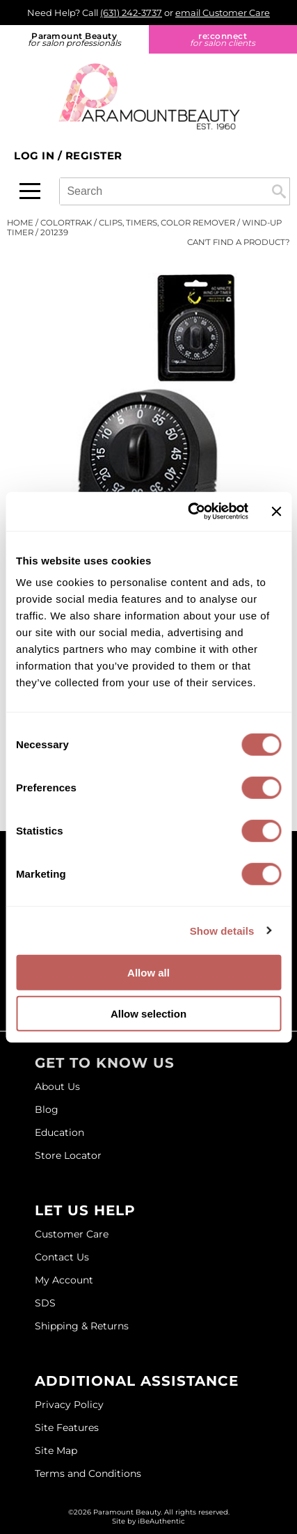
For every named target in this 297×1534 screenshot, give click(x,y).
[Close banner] (276, 511)
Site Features (67, 1427)
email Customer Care (222, 12)
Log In (36, 155)
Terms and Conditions (88, 1473)
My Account (64, 1280)
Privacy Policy (69, 1404)
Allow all (148, 973)
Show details (222, 930)
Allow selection (148, 1013)
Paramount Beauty (74, 39)
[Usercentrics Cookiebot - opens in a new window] (188, 512)
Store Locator (68, 1155)
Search (279, 191)
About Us (57, 1086)
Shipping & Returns (82, 1326)
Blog (46, 1109)
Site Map (56, 1450)
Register (93, 155)
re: (223, 39)
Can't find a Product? (238, 242)
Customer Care (72, 1234)
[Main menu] (30, 191)
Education (59, 1132)
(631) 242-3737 (131, 12)
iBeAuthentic (161, 1521)
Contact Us (62, 1257)
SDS (45, 1303)
